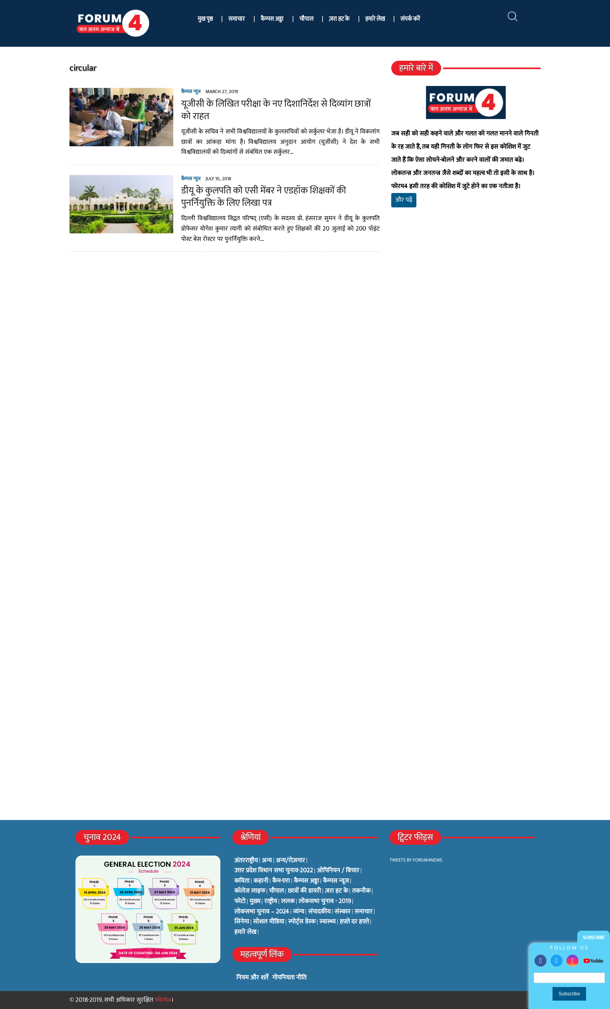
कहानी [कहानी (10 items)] (261, 881)
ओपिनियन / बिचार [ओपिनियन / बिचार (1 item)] (338, 871)
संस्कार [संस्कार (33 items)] (343, 912)
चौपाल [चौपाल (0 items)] (276, 891)
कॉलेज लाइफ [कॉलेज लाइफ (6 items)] (249, 891)
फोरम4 (163, 1000)
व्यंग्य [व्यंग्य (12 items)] (298, 912)
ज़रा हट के (339, 19)
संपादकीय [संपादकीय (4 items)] (319, 912)
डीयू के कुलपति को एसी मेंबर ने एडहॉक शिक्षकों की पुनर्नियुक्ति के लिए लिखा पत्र (263, 197)
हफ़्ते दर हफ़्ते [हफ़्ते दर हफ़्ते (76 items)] (354, 922)
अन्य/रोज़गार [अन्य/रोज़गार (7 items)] (290, 861)
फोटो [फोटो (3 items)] (240, 901)
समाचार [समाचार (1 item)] (363, 912)
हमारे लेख (375, 19)
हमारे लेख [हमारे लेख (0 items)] (245, 932)
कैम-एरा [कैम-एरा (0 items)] (281, 881)
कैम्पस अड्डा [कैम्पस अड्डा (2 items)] (306, 881)
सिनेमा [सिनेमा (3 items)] (241, 922)
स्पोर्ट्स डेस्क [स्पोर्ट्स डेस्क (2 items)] (301, 922)
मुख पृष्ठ (205, 19)
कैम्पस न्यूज (190, 92)
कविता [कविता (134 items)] (242, 881)
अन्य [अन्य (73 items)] (267, 861)
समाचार (236, 19)
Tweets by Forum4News (416, 860)
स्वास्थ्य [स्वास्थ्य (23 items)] (327, 922)
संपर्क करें (410, 19)
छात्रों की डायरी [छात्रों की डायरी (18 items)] (304, 891)
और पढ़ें (403, 200)
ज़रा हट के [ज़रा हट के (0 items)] (336, 891)
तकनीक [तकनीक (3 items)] (361, 891)
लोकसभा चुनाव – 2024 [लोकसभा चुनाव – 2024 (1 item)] (261, 912)
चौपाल (306, 19)
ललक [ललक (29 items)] (288, 901)
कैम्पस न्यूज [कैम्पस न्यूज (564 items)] (336, 881)
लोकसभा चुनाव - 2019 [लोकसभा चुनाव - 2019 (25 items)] (325, 901)
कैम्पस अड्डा (272, 19)
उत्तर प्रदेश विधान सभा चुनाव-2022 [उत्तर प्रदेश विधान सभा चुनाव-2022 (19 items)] (273, 871)
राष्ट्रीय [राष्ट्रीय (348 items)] (270, 901)
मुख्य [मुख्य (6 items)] (255, 901)
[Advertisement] (466, 308)
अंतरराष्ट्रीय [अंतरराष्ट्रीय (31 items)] (246, 861)
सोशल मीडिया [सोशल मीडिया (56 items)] (268, 922)
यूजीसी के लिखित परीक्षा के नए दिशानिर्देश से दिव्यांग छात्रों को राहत (276, 110)
